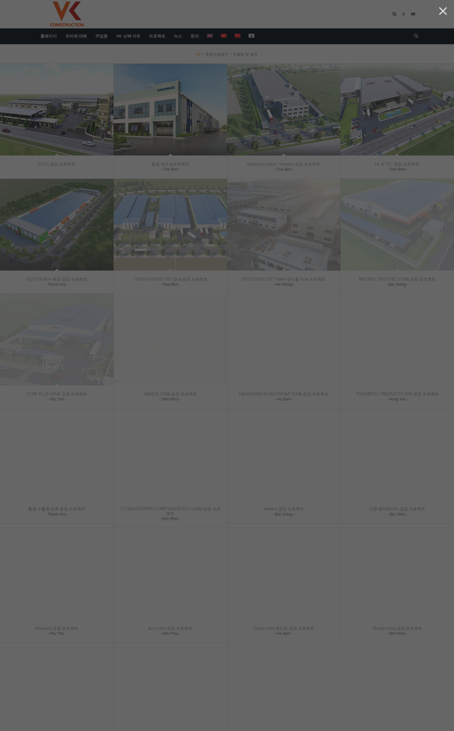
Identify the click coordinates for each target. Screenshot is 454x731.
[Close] (443, 11)
